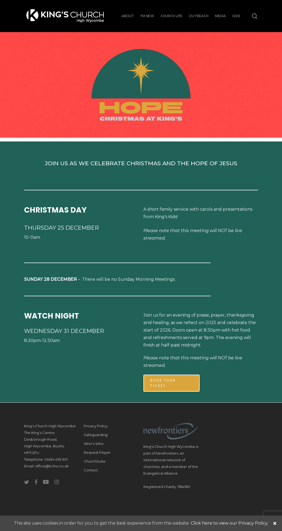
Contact (91, 470)
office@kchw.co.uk (52, 466)
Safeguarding (96, 435)
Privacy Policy (96, 426)
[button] (171, 383)
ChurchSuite (94, 461)
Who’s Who (94, 443)
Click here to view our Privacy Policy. (229, 523)
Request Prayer (97, 452)
